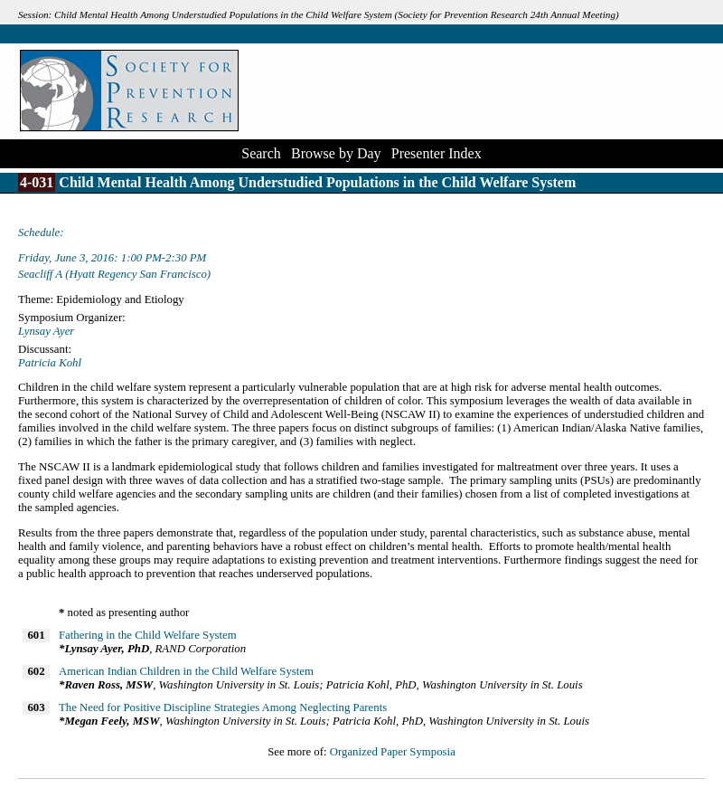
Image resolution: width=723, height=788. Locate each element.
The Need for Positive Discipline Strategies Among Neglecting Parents (223, 707)
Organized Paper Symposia (392, 751)
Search (261, 153)
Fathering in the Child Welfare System (148, 635)
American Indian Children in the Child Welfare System (186, 671)
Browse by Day (336, 153)
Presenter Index (436, 153)
